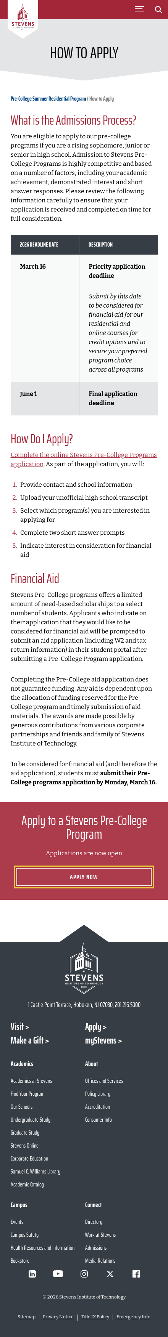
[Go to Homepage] (23, 20)
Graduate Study (25, 1132)
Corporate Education (29, 1158)
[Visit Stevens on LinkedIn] (32, 1273)
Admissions (96, 1247)
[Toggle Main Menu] (139, 9)
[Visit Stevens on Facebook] (136, 1273)
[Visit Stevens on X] (110, 1273)
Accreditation (97, 1106)
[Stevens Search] (158, 9)
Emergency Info (133, 1316)
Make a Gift (27, 1040)
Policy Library (97, 1093)
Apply (93, 1027)
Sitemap (27, 1316)
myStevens (100, 1040)
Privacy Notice (58, 1316)
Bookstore (20, 1260)
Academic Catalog (27, 1184)
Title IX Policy (95, 1316)
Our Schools (21, 1106)
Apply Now (84, 877)
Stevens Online (25, 1145)
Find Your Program (28, 1093)
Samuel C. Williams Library (35, 1171)
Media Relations (100, 1260)
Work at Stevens (100, 1234)
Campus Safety (25, 1234)
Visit (17, 1027)
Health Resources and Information (42, 1247)
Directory (93, 1221)
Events (17, 1221)
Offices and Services (104, 1080)
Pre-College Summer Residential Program (48, 98)
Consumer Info (98, 1119)
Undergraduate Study (30, 1119)
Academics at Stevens (31, 1080)
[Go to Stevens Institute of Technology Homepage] (84, 968)
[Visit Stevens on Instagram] (84, 1273)
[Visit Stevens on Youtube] (58, 1273)
